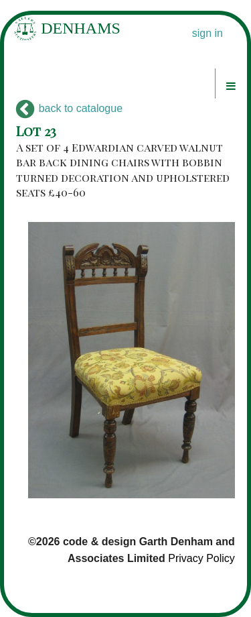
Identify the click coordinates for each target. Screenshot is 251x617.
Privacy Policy (201, 558)
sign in (207, 33)
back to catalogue (69, 108)
